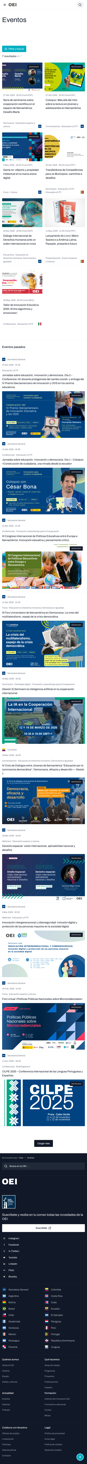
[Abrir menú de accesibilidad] (80, 1457)
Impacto (48, 1387)
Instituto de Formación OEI (57, 1399)
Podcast (6, 1410)
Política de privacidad (55, 1433)
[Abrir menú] (4, 4)
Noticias (6, 1404)
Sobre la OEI (8, 1365)
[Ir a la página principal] (12, 4)
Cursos (48, 1410)
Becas (48, 1415)
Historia (6, 1371)
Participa (6, 1444)
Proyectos (49, 1376)
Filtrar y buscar (14, 48)
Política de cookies (53, 1444)
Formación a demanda (55, 1404)
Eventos (6, 1399)
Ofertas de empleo (10, 1433)
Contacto (6, 1455)
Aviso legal (50, 1439)
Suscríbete (43, 1228)
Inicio (21, 1158)
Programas (50, 1371)
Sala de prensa (9, 1450)
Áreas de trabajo (52, 1365)
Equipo (5, 1376)
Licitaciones (8, 1439)
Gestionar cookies (53, 1450)
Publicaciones (51, 1382)
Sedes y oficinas (9, 1382)
